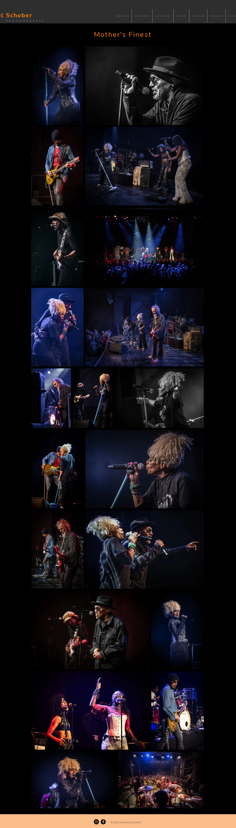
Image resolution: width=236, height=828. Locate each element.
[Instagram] (96, 821)
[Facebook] (103, 821)
